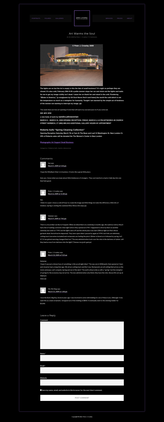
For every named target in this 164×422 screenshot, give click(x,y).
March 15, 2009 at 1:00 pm (57, 292)
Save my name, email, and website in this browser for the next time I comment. (72, 390)
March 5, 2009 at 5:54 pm (57, 166)
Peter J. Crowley (82, 18)
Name (43, 353)
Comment (44, 320)
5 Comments (93, 37)
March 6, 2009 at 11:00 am (57, 194)
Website (43, 378)
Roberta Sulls (53, 148)
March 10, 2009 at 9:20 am (57, 255)
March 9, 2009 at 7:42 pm (57, 219)
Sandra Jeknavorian (64, 148)
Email (42, 366)
